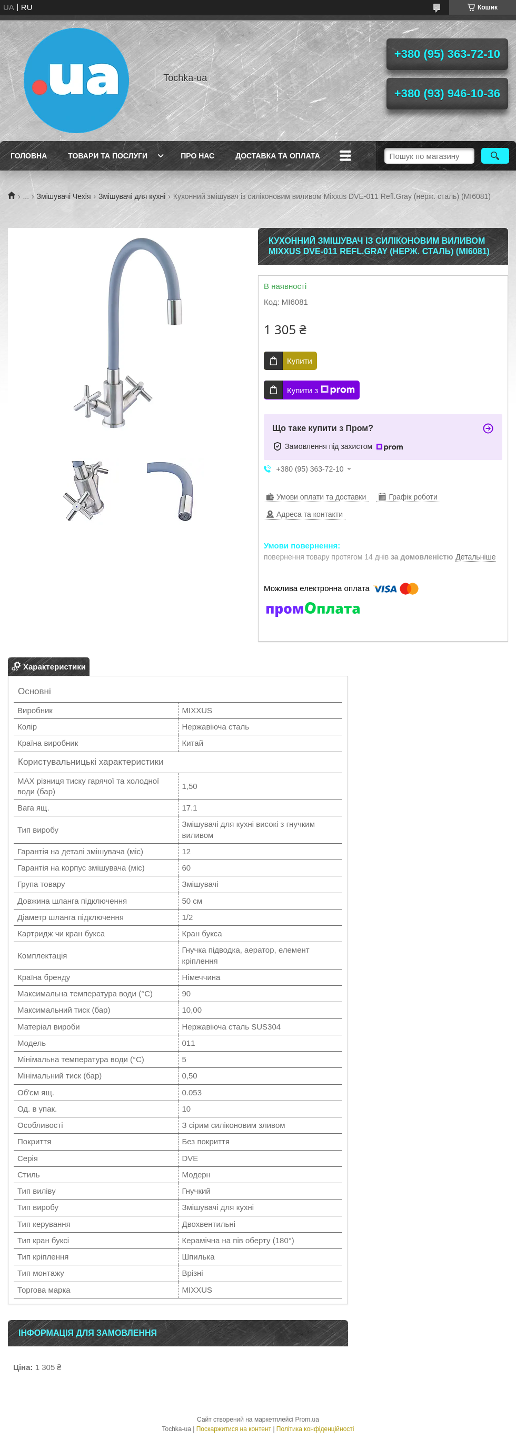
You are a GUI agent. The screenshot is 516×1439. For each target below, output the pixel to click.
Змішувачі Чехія (64, 196)
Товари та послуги (107, 156)
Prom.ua (307, 1419)
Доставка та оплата (277, 156)
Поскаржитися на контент (233, 1429)
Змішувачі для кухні (131, 196)
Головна (29, 156)
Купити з (321, 390)
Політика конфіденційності (315, 1429)
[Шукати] (495, 156)
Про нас (197, 156)
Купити (299, 360)
